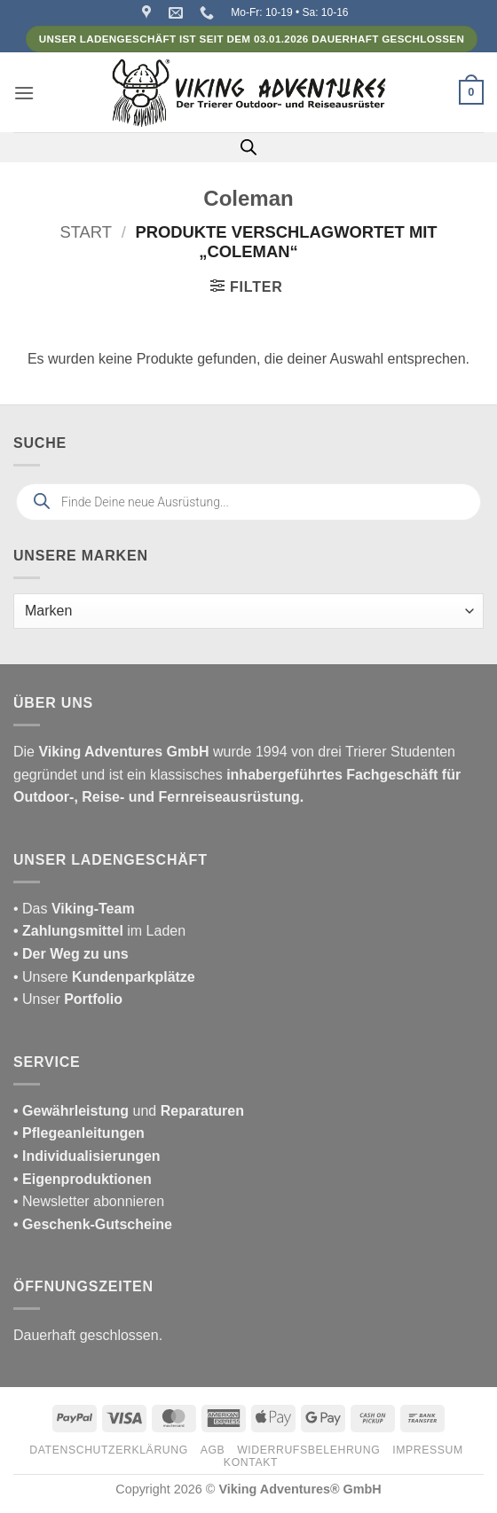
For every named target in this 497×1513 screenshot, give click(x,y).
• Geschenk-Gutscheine (92, 1224)
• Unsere (42, 976)
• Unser (67, 999)
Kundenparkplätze (133, 976)
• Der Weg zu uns (71, 953)
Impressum (427, 1450)
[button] (24, 92)
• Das (74, 908)
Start (85, 232)
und (128, 1110)
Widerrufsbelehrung (308, 1450)
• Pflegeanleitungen (79, 1133)
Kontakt (251, 1462)
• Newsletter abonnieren (88, 1201)
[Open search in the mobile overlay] (248, 147)
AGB (213, 1450)
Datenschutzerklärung (108, 1450)
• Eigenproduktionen (82, 1179)
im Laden (99, 930)
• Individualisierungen (87, 1156)
